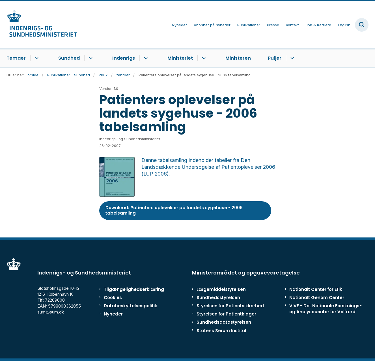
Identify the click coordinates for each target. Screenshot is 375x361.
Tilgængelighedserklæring (128, 289)
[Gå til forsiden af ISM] (42, 24)
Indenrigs (123, 58)
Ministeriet (180, 58)
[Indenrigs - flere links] (144, 58)
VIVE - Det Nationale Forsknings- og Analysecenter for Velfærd (325, 309)
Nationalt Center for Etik (315, 289)
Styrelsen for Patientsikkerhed (230, 306)
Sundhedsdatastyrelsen (224, 322)
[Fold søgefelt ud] (361, 25)
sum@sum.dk (50, 312)
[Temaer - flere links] (35, 58)
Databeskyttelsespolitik (128, 306)
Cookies (113, 298)
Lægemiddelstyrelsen (221, 289)
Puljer (274, 58)
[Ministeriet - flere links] (202, 58)
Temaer (16, 58)
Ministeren (238, 58)
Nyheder (113, 314)
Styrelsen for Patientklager (226, 314)
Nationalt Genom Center (316, 298)
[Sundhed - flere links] (89, 58)
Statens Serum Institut (222, 331)
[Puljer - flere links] (291, 58)
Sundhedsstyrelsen (218, 298)
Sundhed (69, 58)
